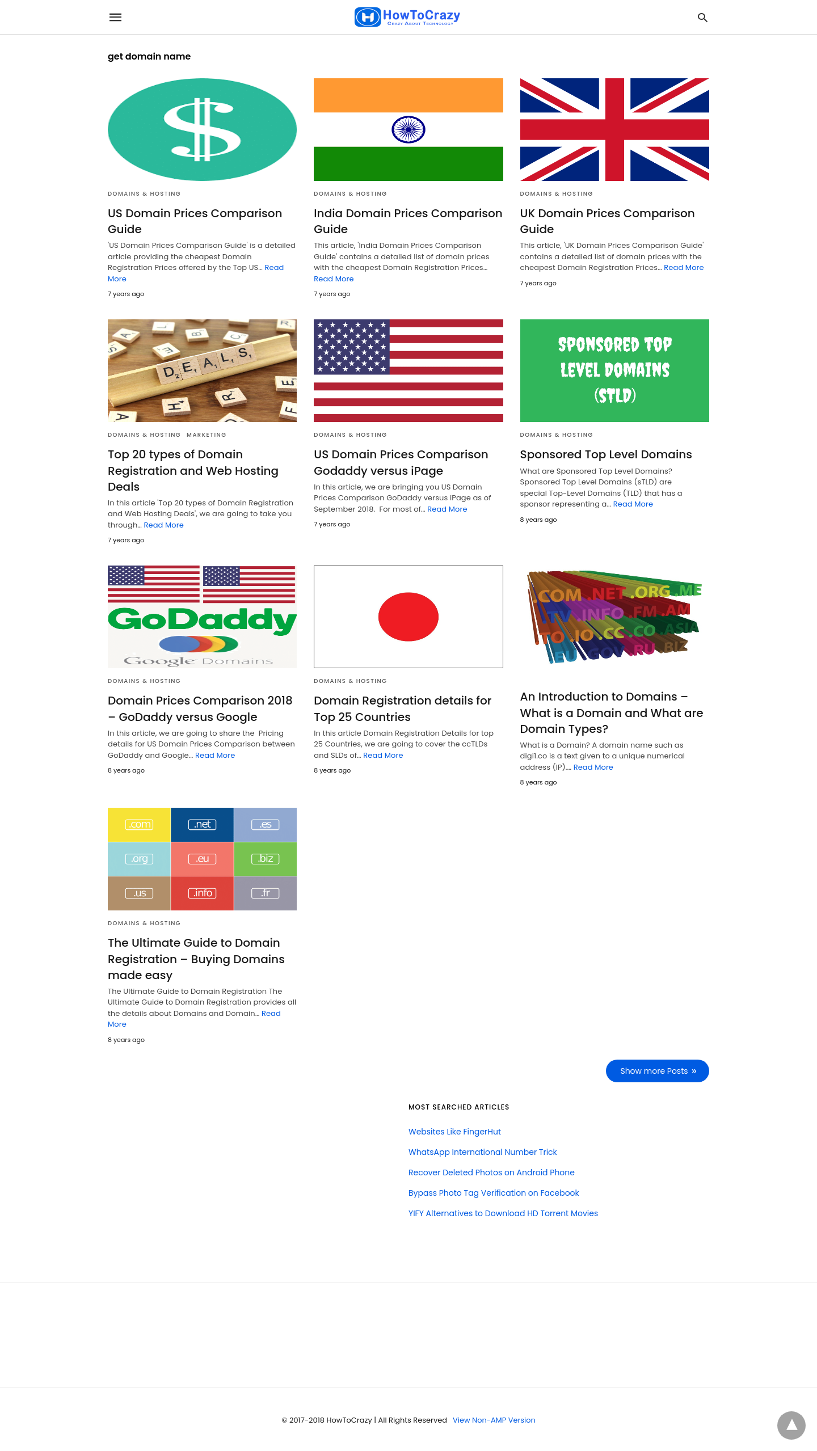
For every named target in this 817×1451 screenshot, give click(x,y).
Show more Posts (654, 1069)
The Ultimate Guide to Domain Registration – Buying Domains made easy (196, 958)
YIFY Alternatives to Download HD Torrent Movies (503, 1212)
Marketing (206, 435)
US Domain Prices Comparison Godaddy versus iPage (400, 462)
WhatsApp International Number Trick (482, 1151)
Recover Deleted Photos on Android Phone (491, 1171)
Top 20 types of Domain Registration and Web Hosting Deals (193, 470)
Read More (333, 278)
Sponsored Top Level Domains (606, 454)
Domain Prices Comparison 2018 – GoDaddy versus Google (200, 708)
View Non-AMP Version (494, 1419)
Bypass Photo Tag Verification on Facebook (493, 1191)
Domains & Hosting (144, 193)
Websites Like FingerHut (454, 1130)
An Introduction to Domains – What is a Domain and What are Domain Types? (611, 712)
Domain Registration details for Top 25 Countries (402, 708)
